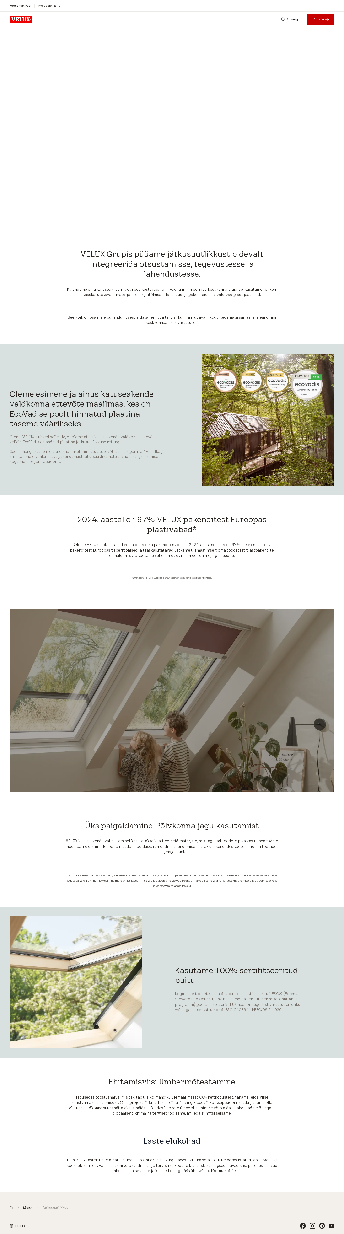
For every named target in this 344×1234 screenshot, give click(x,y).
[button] (11, 1207)
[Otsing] (289, 19)
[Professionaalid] (49, 5)
